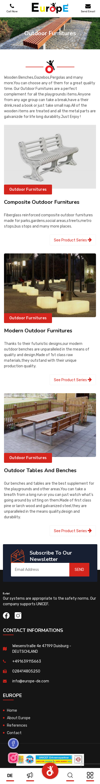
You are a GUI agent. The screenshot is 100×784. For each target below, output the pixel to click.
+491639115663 (26, 661)
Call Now (12, 8)
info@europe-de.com (30, 681)
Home (12, 710)
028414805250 (26, 671)
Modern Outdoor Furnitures (38, 330)
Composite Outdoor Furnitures (41, 202)
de (10, 775)
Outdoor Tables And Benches (40, 470)
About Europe (18, 718)
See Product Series (73, 239)
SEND (79, 569)
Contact (14, 733)
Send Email (88, 8)
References (17, 725)
